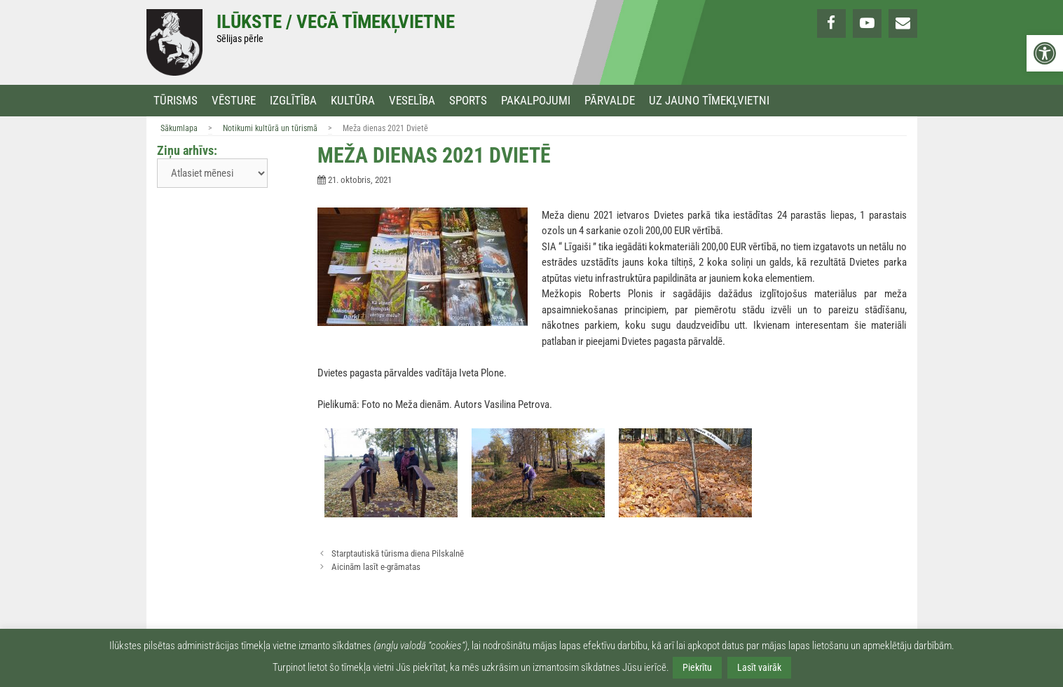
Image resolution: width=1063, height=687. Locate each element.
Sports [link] (468, 100)
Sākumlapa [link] (179, 128)
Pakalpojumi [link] (535, 100)
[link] (1045, 53)
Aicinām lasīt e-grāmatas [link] (375, 567)
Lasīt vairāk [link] (759, 667)
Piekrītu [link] (697, 667)
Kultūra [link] (353, 100)
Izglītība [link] (293, 100)
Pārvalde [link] (609, 100)
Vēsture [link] (234, 100)
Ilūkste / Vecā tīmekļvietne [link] (336, 22)
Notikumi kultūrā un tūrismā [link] (270, 128)
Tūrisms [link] (175, 100)
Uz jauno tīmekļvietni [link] (709, 100)
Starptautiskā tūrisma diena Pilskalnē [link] (397, 553)
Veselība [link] (412, 100)
